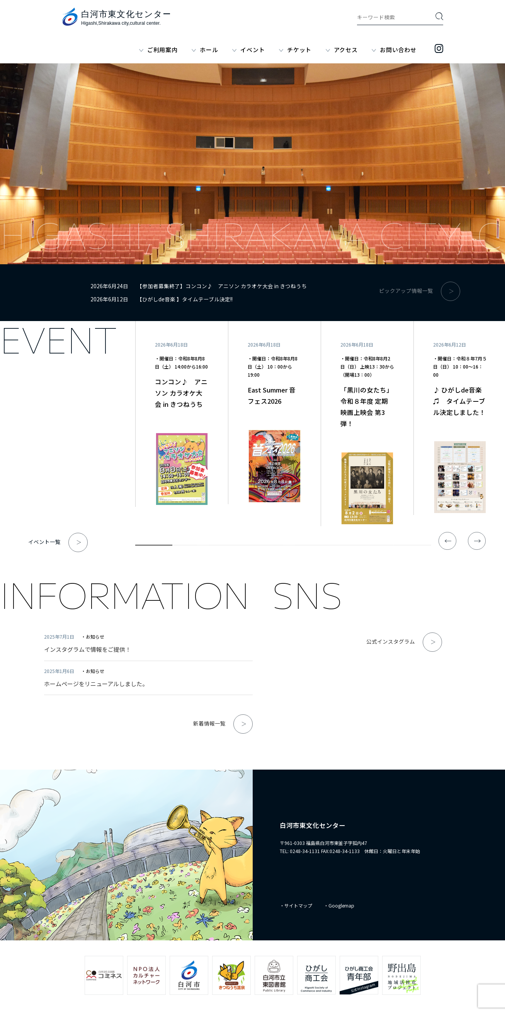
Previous (447, 541)
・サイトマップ (296, 905)
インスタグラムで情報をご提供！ (87, 649)
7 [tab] (375, 547)
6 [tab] (338, 547)
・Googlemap (339, 905)
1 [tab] (153, 547)
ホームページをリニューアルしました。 (96, 684)
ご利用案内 (162, 50)
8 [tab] (412, 547)
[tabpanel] (181, 414)
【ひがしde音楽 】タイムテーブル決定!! (185, 299)
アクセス (346, 50)
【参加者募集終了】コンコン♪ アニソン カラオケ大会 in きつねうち (222, 286)
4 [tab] (264, 547)
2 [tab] (190, 547)
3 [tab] (227, 547)
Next (477, 541)
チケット (299, 50)
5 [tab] (301, 547)
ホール (209, 50)
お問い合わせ (398, 50)
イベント (252, 50)
